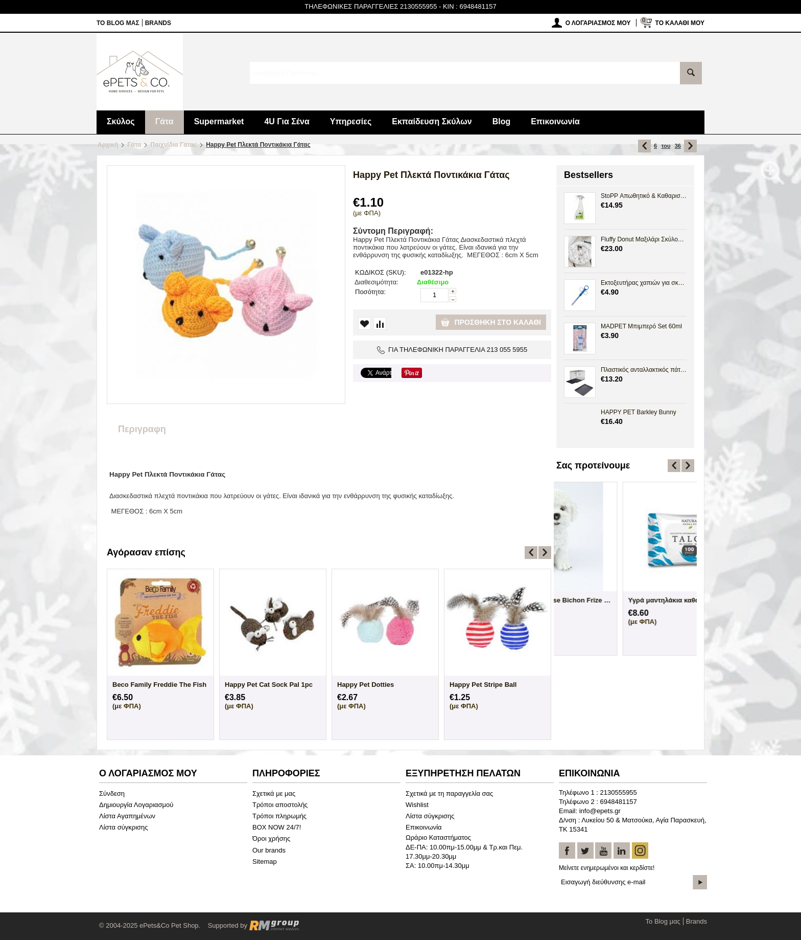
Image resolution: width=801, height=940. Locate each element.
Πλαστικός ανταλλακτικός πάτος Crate (644, 369)
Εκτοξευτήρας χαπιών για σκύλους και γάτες (644, 282)
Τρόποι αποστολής (280, 805)
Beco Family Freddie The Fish (159, 684)
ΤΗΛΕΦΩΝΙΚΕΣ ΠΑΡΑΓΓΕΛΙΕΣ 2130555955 (370, 6)
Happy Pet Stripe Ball (483, 684)
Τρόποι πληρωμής (279, 816)
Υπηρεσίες (351, 121)
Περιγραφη (142, 429)
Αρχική (108, 144)
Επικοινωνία (555, 121)
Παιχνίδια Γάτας (173, 144)
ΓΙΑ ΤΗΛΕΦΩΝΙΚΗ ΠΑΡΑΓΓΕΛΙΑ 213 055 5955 (452, 349)
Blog (501, 121)
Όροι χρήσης (271, 838)
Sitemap (264, 861)
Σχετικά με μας (273, 793)
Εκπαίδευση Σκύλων (432, 121)
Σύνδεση (112, 793)
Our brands (269, 850)
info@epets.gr (600, 811)
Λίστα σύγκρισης (123, 827)
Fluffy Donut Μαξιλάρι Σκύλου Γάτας (644, 239)
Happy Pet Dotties (365, 684)
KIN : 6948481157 (470, 6)
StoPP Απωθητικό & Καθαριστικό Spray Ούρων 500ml (644, 195)
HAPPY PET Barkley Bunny (638, 412)
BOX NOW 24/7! (276, 827)
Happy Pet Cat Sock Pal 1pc (269, 684)
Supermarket (219, 121)
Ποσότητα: (370, 292)
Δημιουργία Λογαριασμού (136, 805)
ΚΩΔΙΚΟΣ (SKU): (380, 272)
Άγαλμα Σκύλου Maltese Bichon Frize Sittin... (625, 600)
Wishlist (417, 805)
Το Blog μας (118, 23)
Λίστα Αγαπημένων (127, 816)
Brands (158, 23)
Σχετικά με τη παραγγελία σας (449, 793)
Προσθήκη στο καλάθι (491, 322)
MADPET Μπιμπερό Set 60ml (641, 326)
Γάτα (164, 121)
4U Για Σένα (286, 121)
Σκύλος (121, 121)
